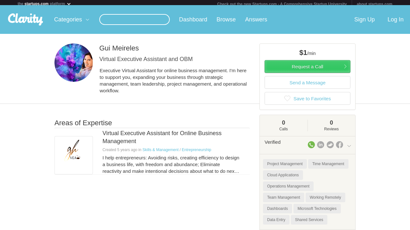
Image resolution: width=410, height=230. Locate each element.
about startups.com (374, 4)
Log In (396, 22)
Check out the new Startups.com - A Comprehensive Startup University (282, 4)
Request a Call (307, 69)
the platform (44, 4)
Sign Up (364, 22)
